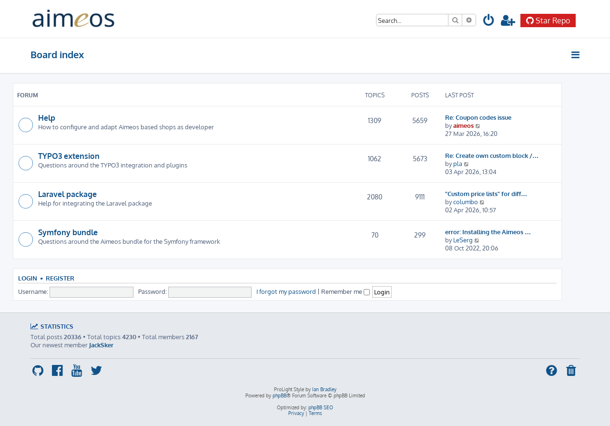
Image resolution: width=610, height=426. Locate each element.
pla (457, 163)
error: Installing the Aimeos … (488, 232)
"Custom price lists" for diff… (486, 193)
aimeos (463, 125)
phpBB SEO (320, 407)
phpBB (279, 395)
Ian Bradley (324, 389)
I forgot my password (286, 291)
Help (46, 118)
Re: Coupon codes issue (478, 117)
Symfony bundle (68, 232)
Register (60, 278)
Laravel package (67, 194)
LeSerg (463, 240)
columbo (465, 201)
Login (27, 278)
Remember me (345, 291)
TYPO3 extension (69, 156)
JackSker (101, 345)
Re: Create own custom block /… (492, 155)
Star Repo (548, 20)
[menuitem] (489, 21)
